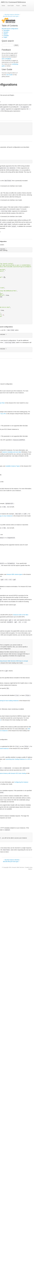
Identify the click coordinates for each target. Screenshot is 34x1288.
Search (16, 45)
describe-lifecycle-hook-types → (11, 16)
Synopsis (5, 32)
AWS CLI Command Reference (13, 2)
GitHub (24, 5)
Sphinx (30, 869)
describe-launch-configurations (10, 28)
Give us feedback (6, 58)
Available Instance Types (13, 466)
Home (3, 5)
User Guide (10, 5)
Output (5, 37)
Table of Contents (10, 25)
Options (5, 34)
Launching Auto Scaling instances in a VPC (18, 759)
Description (6, 30)
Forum (18, 5)
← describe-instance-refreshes (11, 14)
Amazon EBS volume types (14, 574)
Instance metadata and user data (11, 452)
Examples (6, 35)
